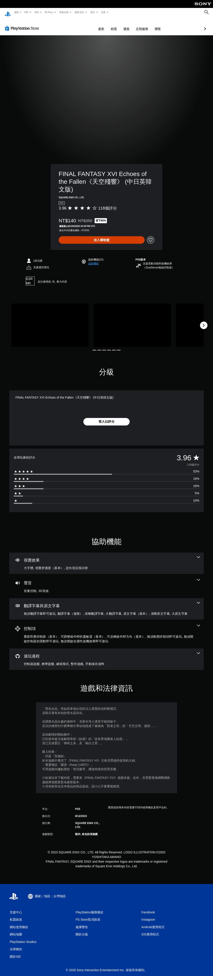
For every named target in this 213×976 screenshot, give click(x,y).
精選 (90, 25)
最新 (78, 25)
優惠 (103, 25)
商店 (92, 12)
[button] (93, 259)
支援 (103, 12)
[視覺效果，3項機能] (106, 559)
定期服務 (118, 25)
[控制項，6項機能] (106, 630)
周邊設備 (63, 12)
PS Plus (49, 12)
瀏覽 (134, 25)
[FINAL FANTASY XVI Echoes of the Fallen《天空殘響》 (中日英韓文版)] (50, 321)
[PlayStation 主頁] (7, 12)
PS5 (26, 12)
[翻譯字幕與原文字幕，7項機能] (106, 605)
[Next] (203, 321)
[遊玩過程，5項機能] (106, 655)
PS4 (36, 12)
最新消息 (79, 12)
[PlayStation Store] (23, 24)
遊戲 (16, 12)
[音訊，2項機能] (106, 582)
